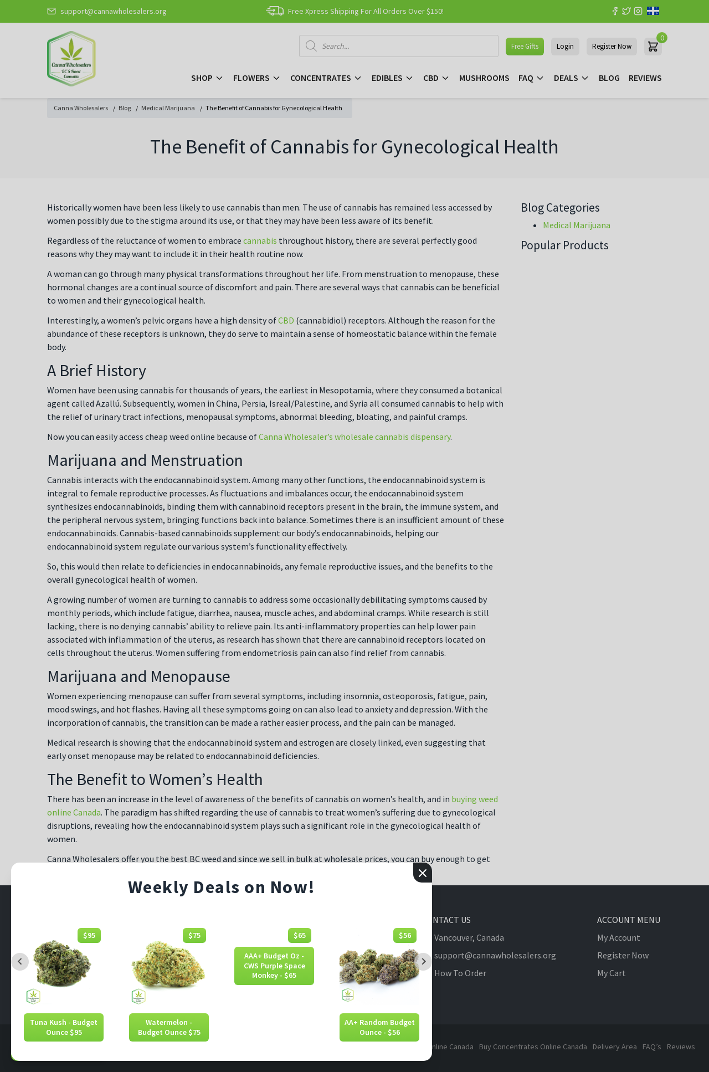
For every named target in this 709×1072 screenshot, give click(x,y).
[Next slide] (423, 962)
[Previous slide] (20, 962)
